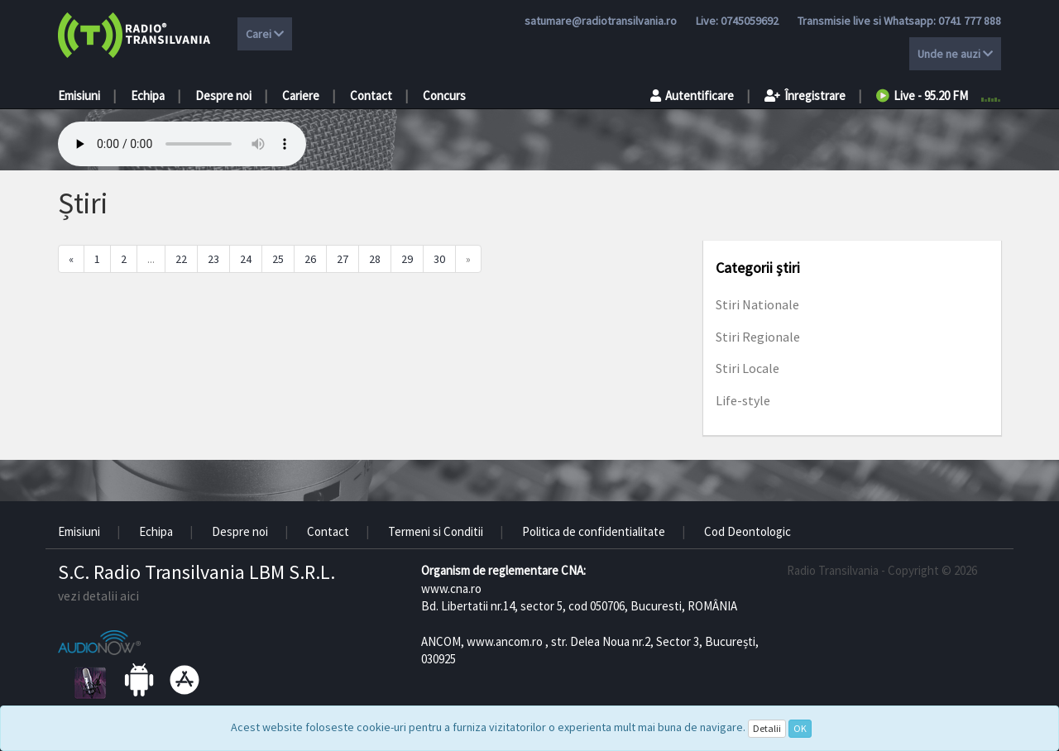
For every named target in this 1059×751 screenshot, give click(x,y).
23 (213, 258)
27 (342, 258)
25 (278, 258)
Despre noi (223, 95)
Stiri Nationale (757, 304)
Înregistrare (805, 95)
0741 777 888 (969, 20)
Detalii (767, 728)
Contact (371, 95)
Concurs (444, 95)
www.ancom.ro (505, 641)
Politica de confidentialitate (593, 531)
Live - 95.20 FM (922, 95)
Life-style (743, 400)
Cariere (300, 95)
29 (407, 258)
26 (310, 258)
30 (439, 258)
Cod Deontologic (747, 531)
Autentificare (692, 95)
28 (375, 258)
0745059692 (750, 20)
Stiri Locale (747, 368)
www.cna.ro (451, 588)
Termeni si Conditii (435, 531)
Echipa (148, 95)
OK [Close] (800, 728)
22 (181, 258)
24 (246, 258)
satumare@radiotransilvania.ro (601, 20)
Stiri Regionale (758, 336)
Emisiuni (79, 95)
